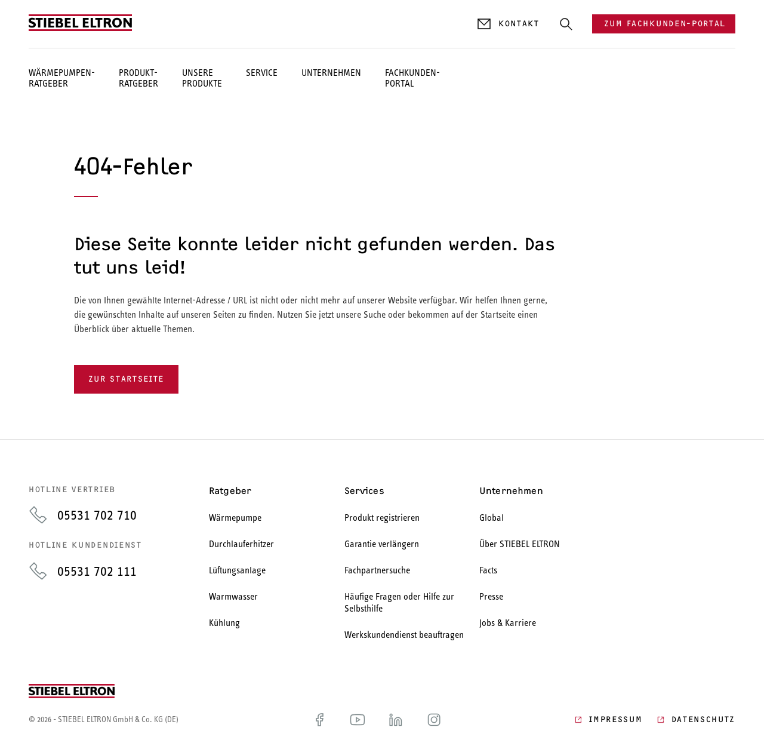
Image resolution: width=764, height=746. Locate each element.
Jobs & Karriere (507, 623)
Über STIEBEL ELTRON (519, 544)
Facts (488, 570)
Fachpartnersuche (377, 570)
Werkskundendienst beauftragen (404, 635)
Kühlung (224, 623)
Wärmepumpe (235, 517)
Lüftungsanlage (237, 570)
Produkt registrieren (382, 517)
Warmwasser (233, 596)
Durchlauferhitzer (241, 544)
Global (491, 517)
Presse (491, 596)
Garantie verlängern (381, 544)
